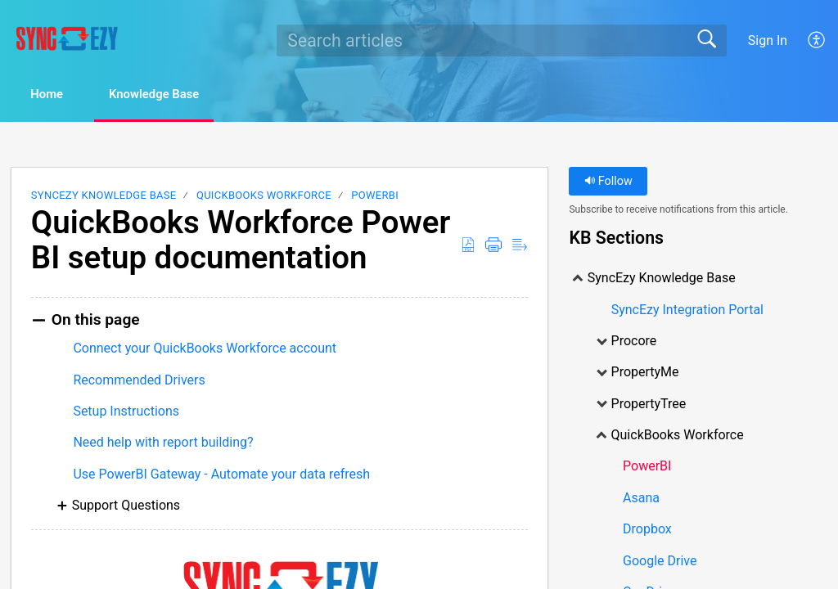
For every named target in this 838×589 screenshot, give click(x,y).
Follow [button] (608, 183)
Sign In (767, 40)
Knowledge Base (180, 95)
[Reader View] (519, 246)
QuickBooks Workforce (263, 197)
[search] (502, 40)
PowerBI (375, 197)
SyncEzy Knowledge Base (104, 197)
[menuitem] (817, 40)
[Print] (493, 246)
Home (56, 95)
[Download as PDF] (468, 246)
